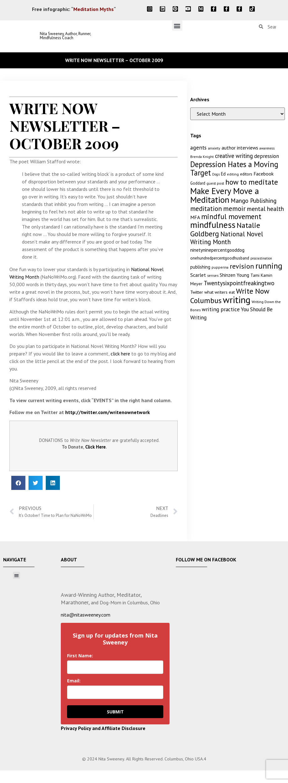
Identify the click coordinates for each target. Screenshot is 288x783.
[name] (115, 667)
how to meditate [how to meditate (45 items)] (251, 182)
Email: (74, 681)
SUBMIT (115, 712)
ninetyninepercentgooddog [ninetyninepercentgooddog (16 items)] (217, 250)
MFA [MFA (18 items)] (195, 217)
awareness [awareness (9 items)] (267, 148)
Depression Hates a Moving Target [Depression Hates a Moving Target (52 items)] (234, 168)
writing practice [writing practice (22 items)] (221, 309)
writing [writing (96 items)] (236, 300)
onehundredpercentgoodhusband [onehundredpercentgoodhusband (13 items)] (219, 258)
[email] (115, 692)
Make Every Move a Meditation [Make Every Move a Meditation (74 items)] (224, 195)
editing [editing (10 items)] (233, 174)
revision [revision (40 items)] (242, 266)
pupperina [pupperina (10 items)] (220, 267)
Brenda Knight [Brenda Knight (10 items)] (202, 156)
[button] (177, 25)
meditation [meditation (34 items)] (206, 208)
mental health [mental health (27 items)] (265, 209)
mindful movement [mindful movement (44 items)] (231, 216)
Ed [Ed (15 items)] (223, 174)
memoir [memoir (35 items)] (234, 208)
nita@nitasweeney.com (85, 615)
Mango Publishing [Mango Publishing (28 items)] (253, 200)
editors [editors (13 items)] (246, 174)
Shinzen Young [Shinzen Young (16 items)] (234, 275)
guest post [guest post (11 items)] (215, 183)
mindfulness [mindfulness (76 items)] (212, 224)
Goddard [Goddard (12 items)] (197, 183)
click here (120, 353)
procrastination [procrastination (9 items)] (261, 258)
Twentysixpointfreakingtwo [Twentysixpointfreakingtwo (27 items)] (239, 283)
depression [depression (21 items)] (266, 156)
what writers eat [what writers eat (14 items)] (219, 292)
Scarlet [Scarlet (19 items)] (198, 274)
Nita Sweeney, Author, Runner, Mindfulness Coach (65, 35)
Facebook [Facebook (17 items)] (264, 174)
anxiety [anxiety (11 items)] (214, 148)
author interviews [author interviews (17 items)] (240, 148)
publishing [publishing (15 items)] (200, 267)
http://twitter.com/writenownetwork (107, 412)
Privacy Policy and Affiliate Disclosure (103, 728)
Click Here (95, 447)
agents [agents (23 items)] (198, 147)
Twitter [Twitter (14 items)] (196, 292)
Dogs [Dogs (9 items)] (216, 174)
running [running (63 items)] (268, 265)
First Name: (80, 656)
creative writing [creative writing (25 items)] (234, 156)
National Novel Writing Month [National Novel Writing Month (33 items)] (226, 238)
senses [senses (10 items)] (212, 275)
